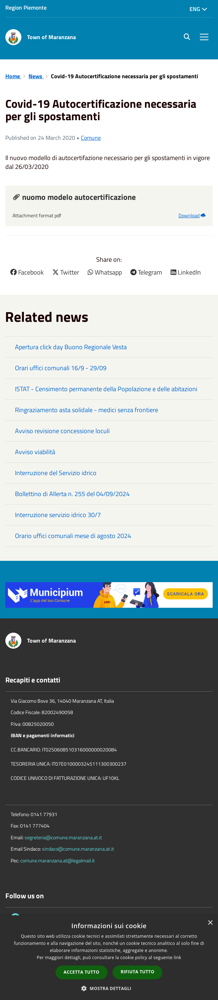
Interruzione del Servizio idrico (56, 473)
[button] (109, 988)
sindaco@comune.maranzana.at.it (78, 848)
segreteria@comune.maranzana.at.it (63, 837)
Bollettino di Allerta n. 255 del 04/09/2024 (72, 494)
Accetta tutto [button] (81, 972)
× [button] (210, 923)
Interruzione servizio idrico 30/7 (58, 515)
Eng (198, 9)
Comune (91, 137)
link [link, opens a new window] (177, 957)
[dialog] (109, 957)
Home (13, 76)
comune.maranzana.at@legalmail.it (57, 860)
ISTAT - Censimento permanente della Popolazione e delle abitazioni (106, 389)
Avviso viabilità (35, 452)
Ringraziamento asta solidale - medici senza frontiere (86, 410)
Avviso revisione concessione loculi (62, 431)
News (36, 76)
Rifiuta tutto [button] (138, 972)
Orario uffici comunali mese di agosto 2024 (73, 536)
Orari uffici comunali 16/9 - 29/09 (61, 368)
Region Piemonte (26, 7)
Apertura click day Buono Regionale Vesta (71, 347)
